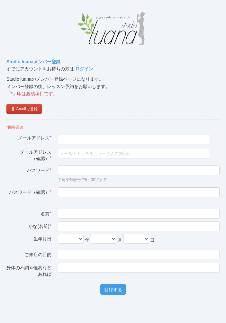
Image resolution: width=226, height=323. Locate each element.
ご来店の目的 (37, 254)
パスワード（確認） (30, 192)
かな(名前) (39, 226)
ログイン (84, 68)
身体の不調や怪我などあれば (28, 271)
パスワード (39, 170)
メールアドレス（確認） (35, 155)
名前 (46, 213)
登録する (113, 289)
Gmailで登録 (24, 109)
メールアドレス (34, 137)
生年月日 (42, 238)
